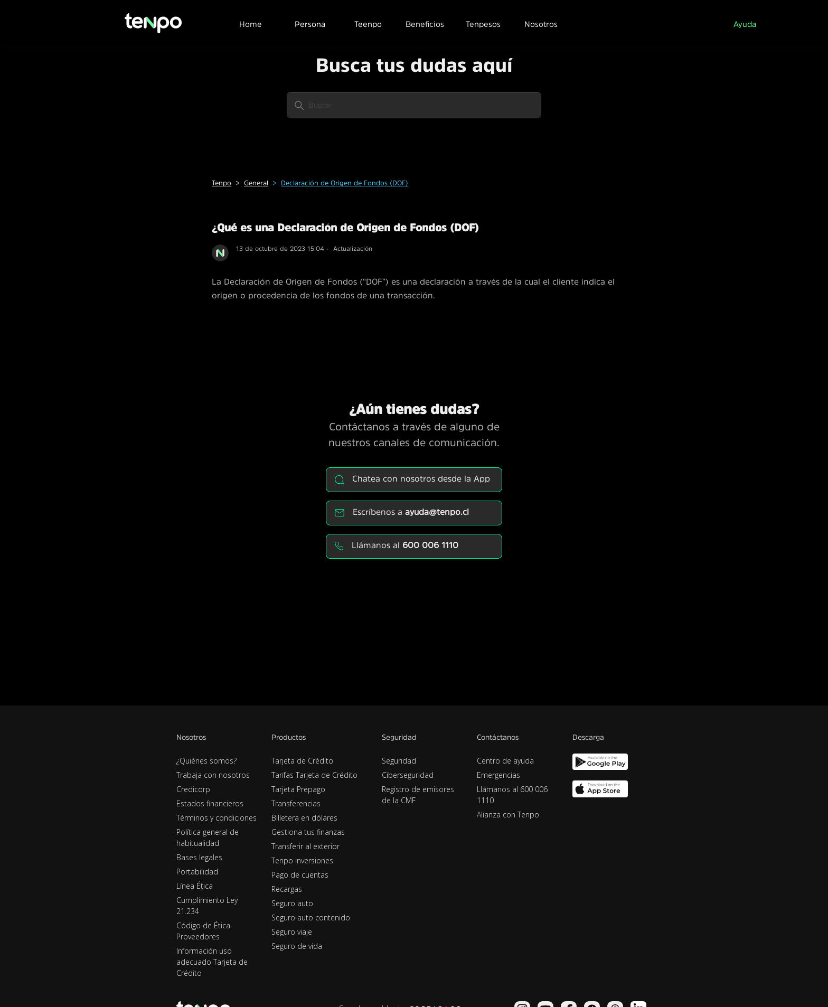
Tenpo (221, 183)
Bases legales (199, 857)
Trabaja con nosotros (213, 775)
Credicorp (193, 789)
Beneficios (425, 24)
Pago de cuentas (299, 875)
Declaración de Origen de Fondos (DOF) (344, 183)
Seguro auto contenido (310, 917)
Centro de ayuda (505, 761)
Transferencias (296, 803)
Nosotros (541, 24)
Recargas (286, 889)
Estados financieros (209, 803)
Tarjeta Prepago (298, 789)
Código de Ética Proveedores (203, 931)
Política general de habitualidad (207, 837)
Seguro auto (292, 903)
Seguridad (399, 761)
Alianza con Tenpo (508, 815)
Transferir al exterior (305, 846)
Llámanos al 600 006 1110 (512, 794)
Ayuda (744, 24)
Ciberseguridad (408, 775)
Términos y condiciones (216, 818)
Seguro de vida (296, 946)
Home (250, 24)
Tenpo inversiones (302, 860)
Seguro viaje (291, 932)
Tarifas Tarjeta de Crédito (314, 775)
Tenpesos (483, 24)
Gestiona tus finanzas (308, 832)
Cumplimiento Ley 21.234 (207, 905)
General (256, 183)
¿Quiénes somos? (206, 761)
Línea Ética (194, 886)
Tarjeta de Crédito (302, 761)
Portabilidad (197, 872)
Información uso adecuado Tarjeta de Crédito (212, 962)
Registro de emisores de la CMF (418, 794)
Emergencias (498, 775)
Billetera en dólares (304, 818)
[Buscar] (414, 105)
